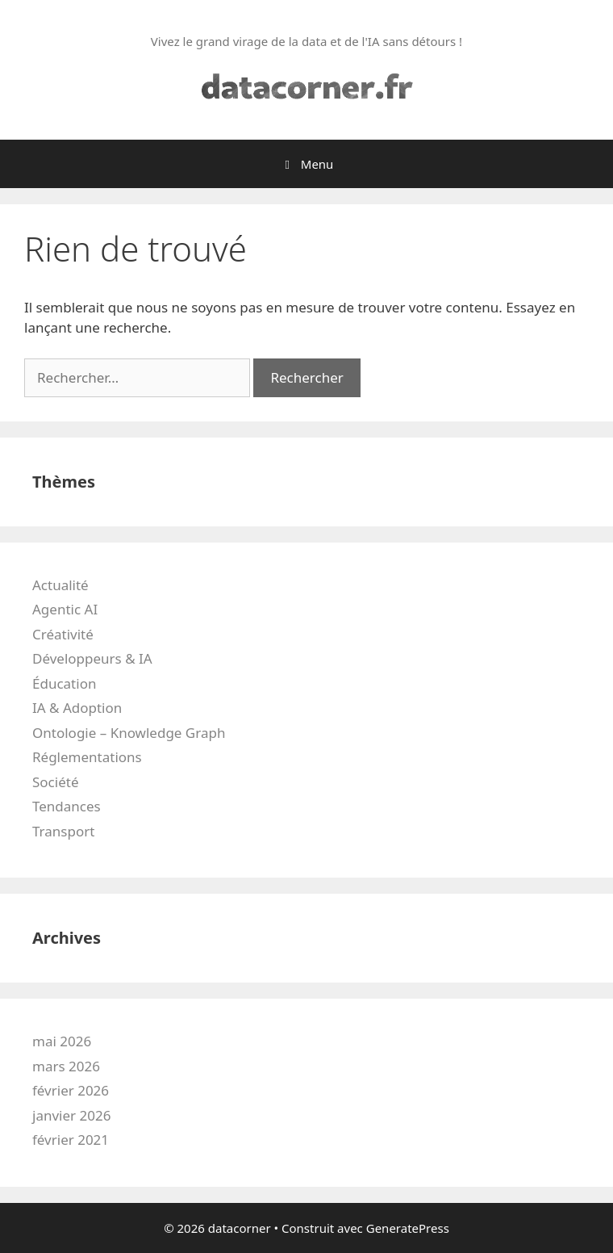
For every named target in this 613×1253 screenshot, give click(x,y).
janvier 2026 (71, 1115)
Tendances (66, 806)
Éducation (64, 683)
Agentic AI (65, 609)
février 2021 (70, 1139)
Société (55, 782)
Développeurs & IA (92, 658)
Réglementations (87, 757)
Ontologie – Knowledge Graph (128, 732)
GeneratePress (407, 1228)
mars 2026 (66, 1066)
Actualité (60, 585)
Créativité (63, 634)
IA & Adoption (77, 707)
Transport (63, 831)
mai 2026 (61, 1041)
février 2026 (70, 1090)
